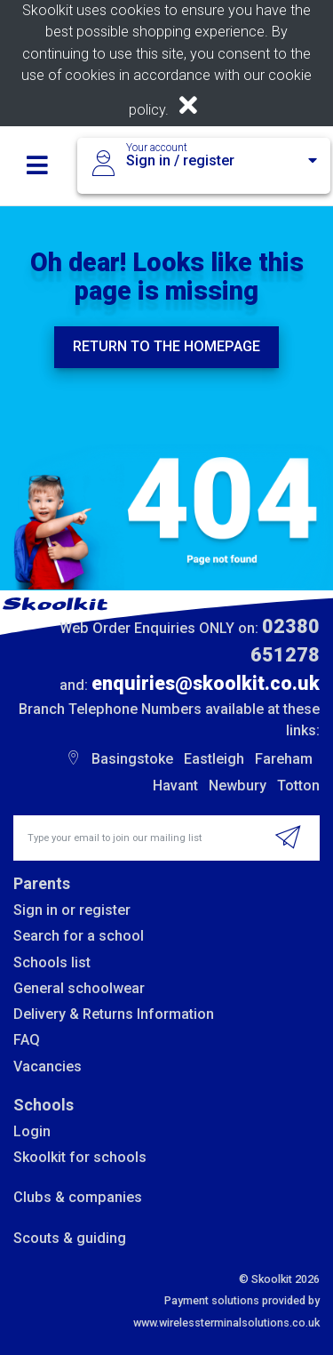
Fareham (284, 758)
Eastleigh (214, 758)
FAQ (26, 1039)
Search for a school (78, 935)
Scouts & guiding (69, 1238)
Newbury (237, 785)
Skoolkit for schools (80, 1157)
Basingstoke (132, 758)
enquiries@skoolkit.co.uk (205, 683)
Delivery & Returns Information (113, 1014)
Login (32, 1131)
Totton (298, 785)
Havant (175, 785)
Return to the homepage (166, 346)
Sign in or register (72, 910)
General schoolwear (79, 988)
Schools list (52, 962)
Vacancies (47, 1066)
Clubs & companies (77, 1197)
